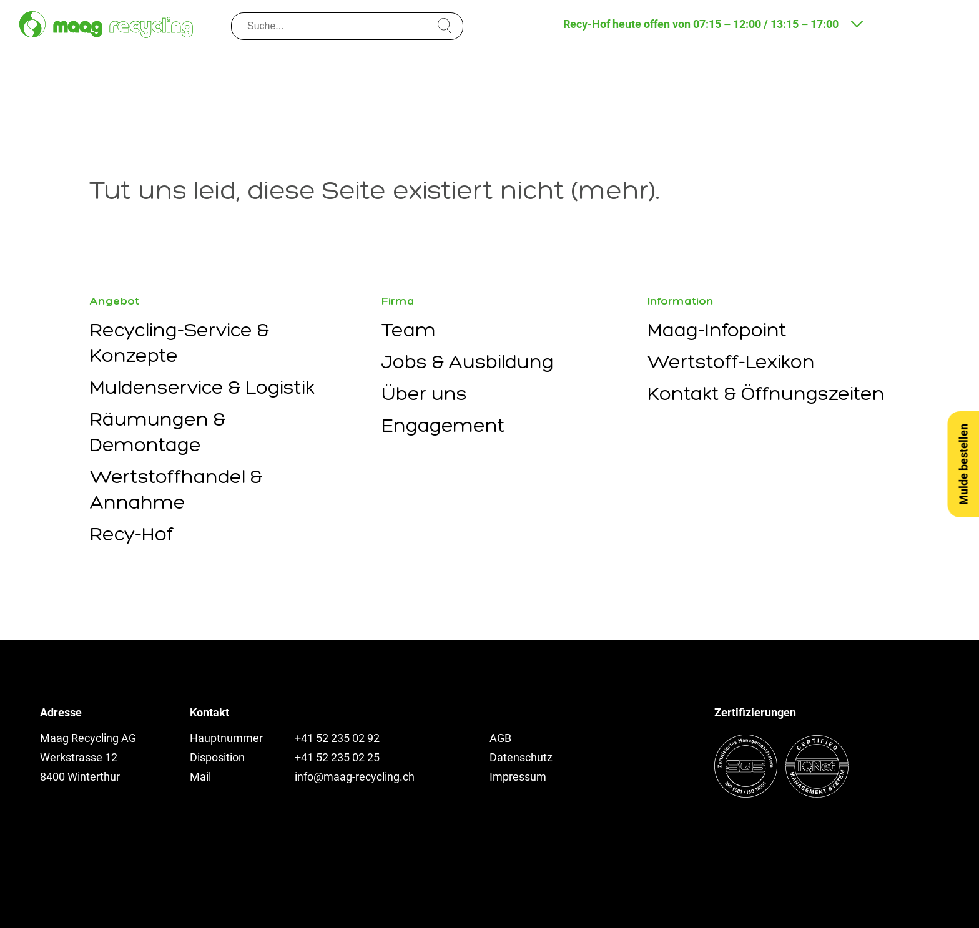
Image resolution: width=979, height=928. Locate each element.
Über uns (424, 393)
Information (680, 301)
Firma (398, 301)
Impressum (518, 776)
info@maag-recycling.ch (355, 776)
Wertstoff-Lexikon (731, 361)
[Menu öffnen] (946, 22)
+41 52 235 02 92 (337, 738)
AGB (500, 738)
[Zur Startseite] (106, 24)
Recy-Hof (132, 533)
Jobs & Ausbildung (467, 361)
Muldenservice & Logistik (202, 387)
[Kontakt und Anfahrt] (896, 23)
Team (408, 329)
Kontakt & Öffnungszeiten (766, 393)
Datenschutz (521, 757)
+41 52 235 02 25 (337, 757)
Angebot (114, 301)
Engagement (443, 425)
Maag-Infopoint (717, 329)
